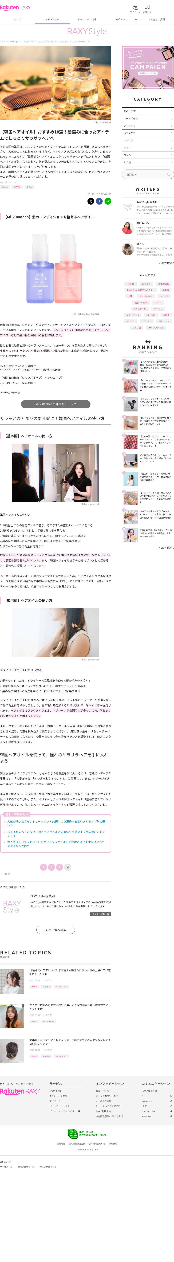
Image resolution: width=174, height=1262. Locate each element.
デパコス (130, 321)
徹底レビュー (141, 302)
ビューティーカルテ (59, 1106)
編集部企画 (164, 283)
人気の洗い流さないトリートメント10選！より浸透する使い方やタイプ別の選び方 (56, 823)
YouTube (146, 1116)
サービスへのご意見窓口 (108, 1106)
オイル (29, 187)
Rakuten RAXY (15, 8)
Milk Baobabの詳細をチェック (55, 404)
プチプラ (158, 308)
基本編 (166, 289)
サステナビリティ (48, 1167)
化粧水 (166, 314)
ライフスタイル (156, 327)
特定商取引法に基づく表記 (109, 1116)
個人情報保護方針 (77, 1144)
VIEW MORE (166, 263)
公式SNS (120, 19)
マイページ (55, 1101)
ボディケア (130, 133)
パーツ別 (151, 314)
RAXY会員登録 (149, 1090)
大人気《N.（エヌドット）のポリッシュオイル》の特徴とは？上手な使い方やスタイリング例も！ (56, 844)
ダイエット (164, 321)
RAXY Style (52, 19)
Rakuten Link (148, 1111)
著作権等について (97, 1144)
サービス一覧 (6, 1167)
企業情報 (61, 1144)
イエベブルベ (132, 314)
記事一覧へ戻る (55, 930)
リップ (158, 302)
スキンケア (130, 111)
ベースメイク (131, 118)
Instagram (147, 1101)
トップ (17, 19)
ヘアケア (12, 182)
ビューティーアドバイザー (63, 1111)
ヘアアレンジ (61, 986)
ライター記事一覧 (100, 913)
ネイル (127, 147)
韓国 (130, 296)
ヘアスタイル (48, 1021)
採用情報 (113, 1144)
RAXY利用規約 (103, 1111)
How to (4, 187)
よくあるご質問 (156, 19)
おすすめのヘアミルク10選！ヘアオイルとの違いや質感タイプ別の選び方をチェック (56, 834)
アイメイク (130, 125)
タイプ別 (136, 327)
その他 (127, 162)
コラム (127, 155)
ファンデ (147, 321)
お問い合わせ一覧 (26, 1167)
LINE (144, 1106)
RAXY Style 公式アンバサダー (141, 289)
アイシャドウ (146, 296)
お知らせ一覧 (102, 1090)
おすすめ (17, 187)
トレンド (164, 296)
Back (6, 873)
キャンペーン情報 (87, 19)
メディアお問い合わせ (107, 1096)
